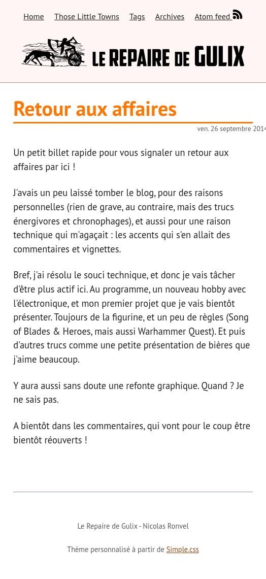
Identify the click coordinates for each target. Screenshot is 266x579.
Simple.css (183, 549)
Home (33, 16)
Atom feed (219, 14)
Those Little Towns (86, 16)
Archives (169, 16)
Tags (137, 16)
